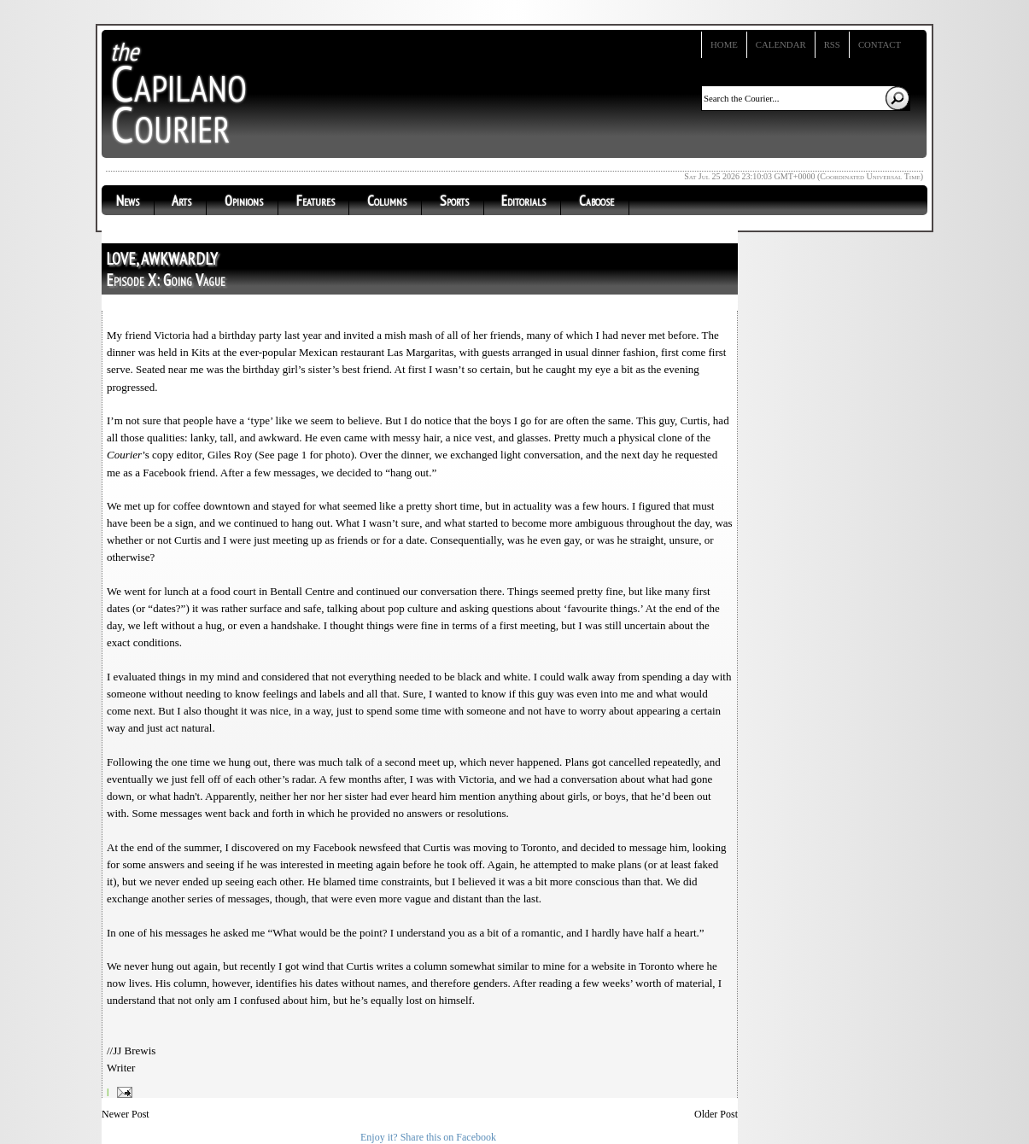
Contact (879, 44)
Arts (181, 200)
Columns (386, 200)
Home (724, 44)
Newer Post (125, 1114)
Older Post (716, 1114)
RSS (832, 44)
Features (315, 200)
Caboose (596, 200)
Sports (454, 200)
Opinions (244, 200)
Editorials (523, 200)
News (127, 200)
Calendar (781, 44)
